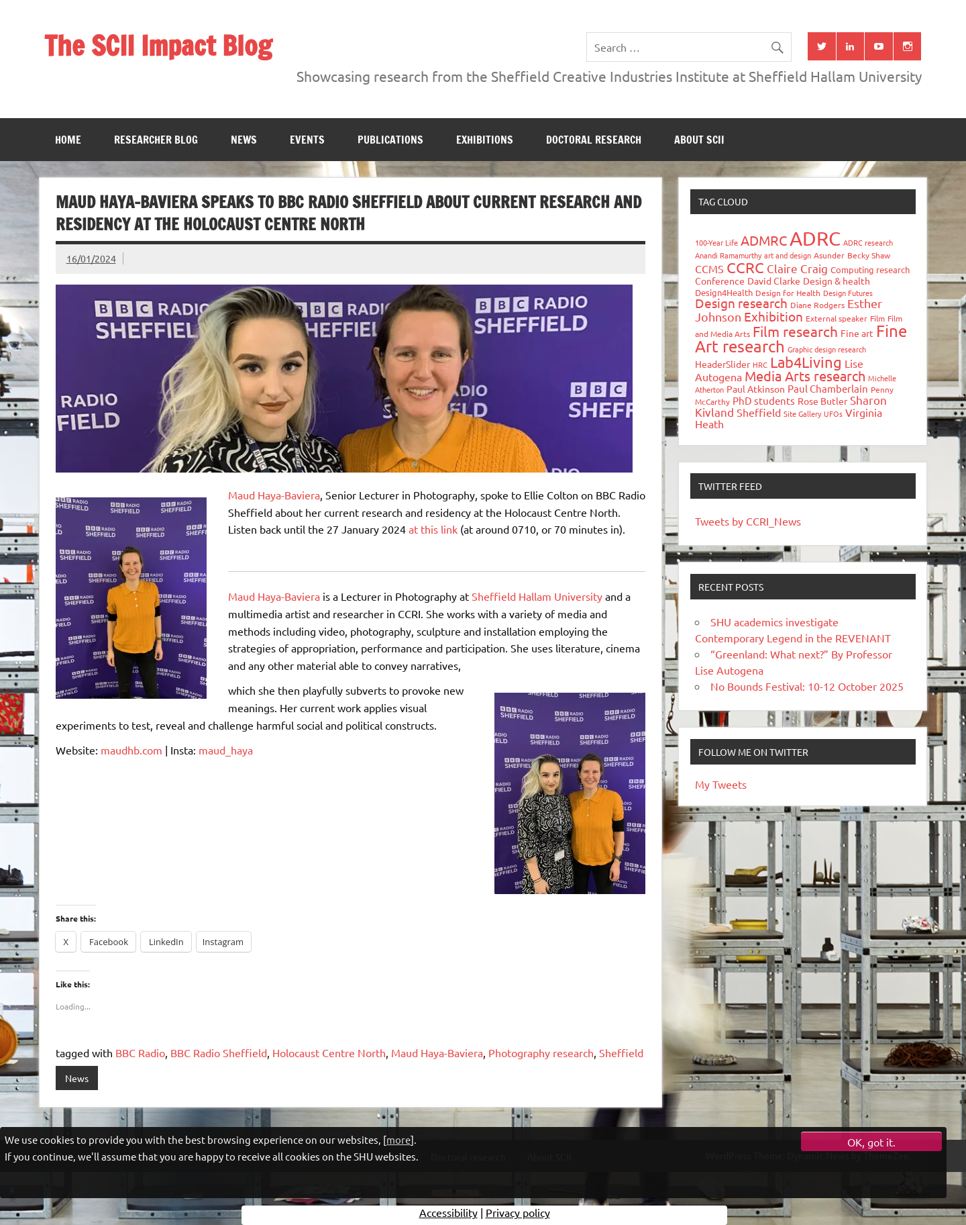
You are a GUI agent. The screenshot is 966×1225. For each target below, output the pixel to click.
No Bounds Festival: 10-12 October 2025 (807, 686)
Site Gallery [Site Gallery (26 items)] (802, 413)
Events (307, 139)
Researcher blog (156, 139)
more (398, 1139)
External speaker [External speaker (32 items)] (836, 318)
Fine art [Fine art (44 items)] (857, 333)
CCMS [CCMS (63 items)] (709, 268)
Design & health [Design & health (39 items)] (836, 281)
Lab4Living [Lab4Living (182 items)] (806, 362)
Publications (390, 139)
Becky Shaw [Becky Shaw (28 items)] (868, 255)
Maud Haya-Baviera (274, 494)
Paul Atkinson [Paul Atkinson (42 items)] (756, 389)
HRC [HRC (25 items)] (760, 364)
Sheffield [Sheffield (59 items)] (759, 412)
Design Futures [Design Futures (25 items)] (848, 292)
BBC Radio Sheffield (218, 1052)
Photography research (541, 1052)
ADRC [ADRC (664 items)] (815, 238)
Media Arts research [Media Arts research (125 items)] (805, 375)
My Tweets (721, 784)
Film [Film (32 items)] (877, 318)
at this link (433, 529)
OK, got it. (871, 1141)
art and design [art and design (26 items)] (787, 255)
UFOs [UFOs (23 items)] (833, 413)
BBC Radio (140, 1052)
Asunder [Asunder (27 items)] (829, 255)
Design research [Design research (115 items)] (741, 303)
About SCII (699, 139)
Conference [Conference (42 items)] (720, 281)
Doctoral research (593, 139)
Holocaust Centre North (329, 1052)
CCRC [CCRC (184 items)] (745, 267)
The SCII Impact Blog (158, 45)
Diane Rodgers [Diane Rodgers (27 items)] (817, 304)
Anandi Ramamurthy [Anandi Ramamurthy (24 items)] (728, 255)
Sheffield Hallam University (538, 596)
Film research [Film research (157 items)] (795, 331)
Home (68, 139)
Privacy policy (518, 1215)
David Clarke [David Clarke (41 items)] (773, 281)
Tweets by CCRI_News (748, 521)
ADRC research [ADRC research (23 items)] (868, 242)
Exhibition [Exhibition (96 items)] (773, 316)
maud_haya (226, 749)
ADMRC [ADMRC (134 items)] (764, 240)
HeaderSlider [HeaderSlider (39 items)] (722, 364)
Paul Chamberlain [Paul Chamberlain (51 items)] (828, 388)
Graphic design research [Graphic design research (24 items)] (827, 349)
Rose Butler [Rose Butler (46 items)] (822, 401)
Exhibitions (484, 139)
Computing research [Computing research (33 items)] (870, 269)
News (244, 139)
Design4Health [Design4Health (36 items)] (724, 292)
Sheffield (621, 1052)
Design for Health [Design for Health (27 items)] (787, 292)
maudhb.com (131, 749)
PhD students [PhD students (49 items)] (764, 400)
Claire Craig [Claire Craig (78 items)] (797, 268)
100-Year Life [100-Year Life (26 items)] (716, 242)
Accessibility (448, 1215)
